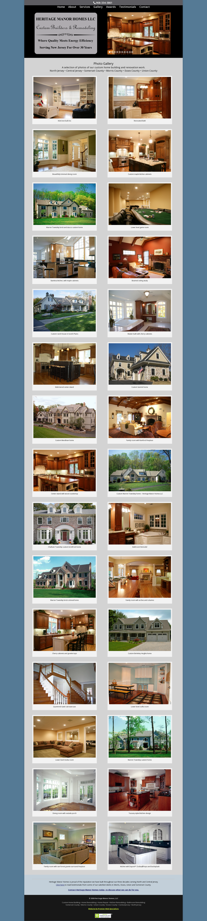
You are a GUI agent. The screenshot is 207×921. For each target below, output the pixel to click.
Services (85, 7)
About (72, 7)
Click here (60, 885)
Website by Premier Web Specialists (103, 909)
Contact (144, 7)
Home (61, 7)
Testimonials (127, 7)
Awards (111, 7)
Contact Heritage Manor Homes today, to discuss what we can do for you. (103, 890)
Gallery (98, 7)
